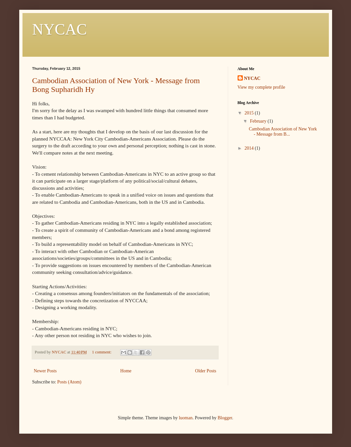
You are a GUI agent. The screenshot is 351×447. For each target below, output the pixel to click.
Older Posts (205, 370)
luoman (186, 417)
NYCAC (59, 29)
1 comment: (102, 352)
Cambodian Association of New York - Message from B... (283, 132)
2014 (249, 148)
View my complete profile (261, 87)
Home (125, 370)
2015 (249, 113)
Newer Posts (45, 370)
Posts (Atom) (69, 382)
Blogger (225, 417)
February (259, 121)
